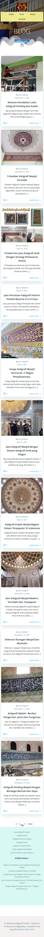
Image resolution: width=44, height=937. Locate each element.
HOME (11, 14)
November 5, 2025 (22, 98)
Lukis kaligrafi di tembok (22, 849)
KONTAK (22, 19)
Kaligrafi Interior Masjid (22, 839)
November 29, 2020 (22, 783)
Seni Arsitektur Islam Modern (22, 852)
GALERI (32, 14)
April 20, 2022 (22, 248)
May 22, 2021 (22, 442)
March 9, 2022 (22, 290)
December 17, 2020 (22, 709)
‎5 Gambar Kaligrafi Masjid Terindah (22, 871)
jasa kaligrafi (23, 95)
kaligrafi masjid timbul (22, 846)
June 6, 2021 (22, 364)
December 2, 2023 (22, 172)
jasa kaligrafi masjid (22, 832)
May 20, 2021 (22, 520)
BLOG (22, 14)
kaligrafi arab (22, 835)
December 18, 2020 (22, 635)
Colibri (32, 929)
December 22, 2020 (22, 594)
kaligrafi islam (22, 842)
